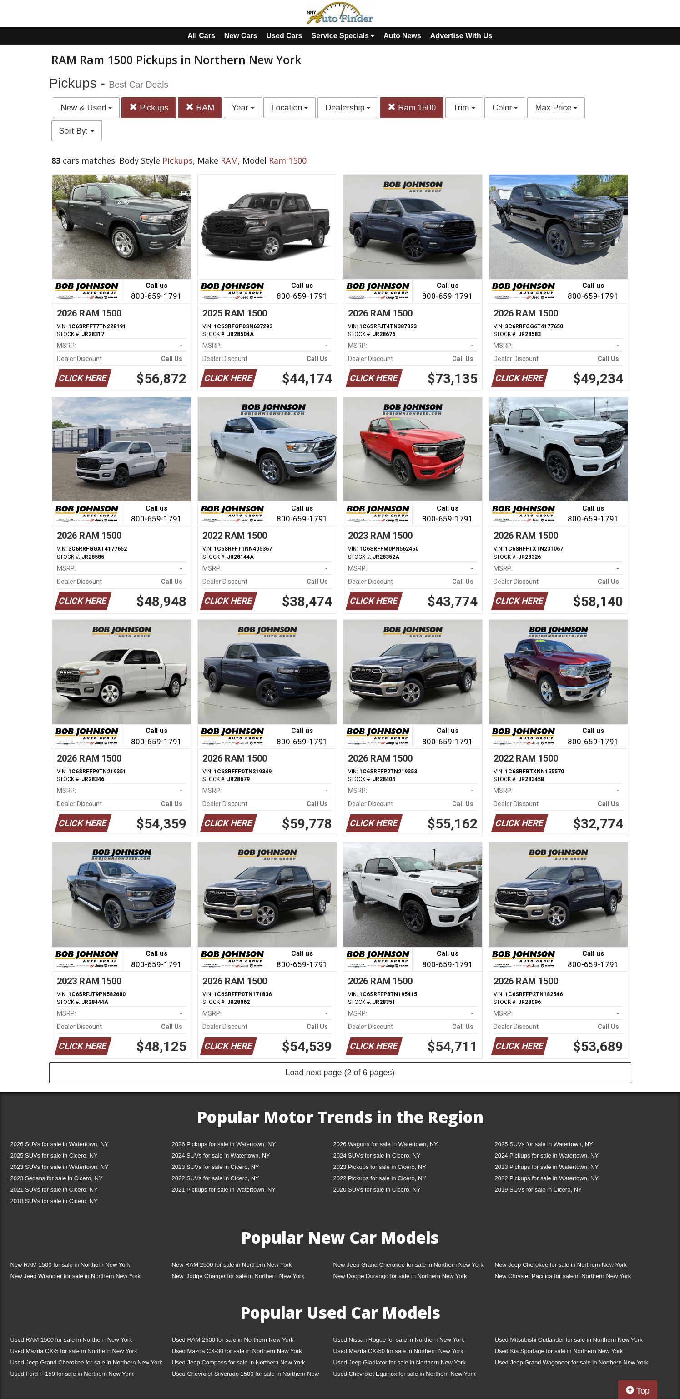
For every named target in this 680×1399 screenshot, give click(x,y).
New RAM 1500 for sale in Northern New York (70, 1264)
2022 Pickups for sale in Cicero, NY (379, 1178)
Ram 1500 (412, 107)
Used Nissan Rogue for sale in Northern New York (398, 1339)
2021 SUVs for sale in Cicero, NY (54, 1189)
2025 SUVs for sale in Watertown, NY (544, 1144)
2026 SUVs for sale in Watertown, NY (59, 1144)
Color (505, 107)
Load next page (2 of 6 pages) (339, 1072)
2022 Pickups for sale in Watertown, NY (547, 1178)
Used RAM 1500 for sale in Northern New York (71, 1339)
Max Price (556, 107)
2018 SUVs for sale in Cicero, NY (54, 1201)
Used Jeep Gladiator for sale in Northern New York (399, 1362)
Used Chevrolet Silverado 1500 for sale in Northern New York (245, 1375)
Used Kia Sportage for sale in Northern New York (559, 1351)
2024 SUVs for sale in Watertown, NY (221, 1155)
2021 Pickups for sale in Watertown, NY (224, 1189)
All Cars (201, 36)
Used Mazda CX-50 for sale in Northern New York (398, 1351)
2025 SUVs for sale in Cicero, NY (54, 1155)
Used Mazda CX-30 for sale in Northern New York (237, 1351)
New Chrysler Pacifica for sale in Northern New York (563, 1276)
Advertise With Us (461, 36)
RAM (200, 107)
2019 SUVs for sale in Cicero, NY (538, 1189)
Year (243, 107)
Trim (464, 107)
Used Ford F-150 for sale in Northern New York (72, 1373)
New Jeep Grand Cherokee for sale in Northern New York (408, 1264)
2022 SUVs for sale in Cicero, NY (215, 1178)
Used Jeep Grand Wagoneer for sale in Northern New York (572, 1362)
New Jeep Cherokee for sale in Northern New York (561, 1264)
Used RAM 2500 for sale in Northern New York (233, 1339)
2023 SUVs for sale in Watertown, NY (59, 1166)
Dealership (347, 107)
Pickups (148, 107)
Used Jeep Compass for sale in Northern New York (238, 1362)
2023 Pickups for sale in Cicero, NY (379, 1166)
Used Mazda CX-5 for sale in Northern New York (73, 1351)
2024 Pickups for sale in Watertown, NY (547, 1155)
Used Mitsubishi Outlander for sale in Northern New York (569, 1339)
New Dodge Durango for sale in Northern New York (400, 1276)
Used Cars (284, 36)
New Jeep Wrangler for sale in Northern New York (75, 1276)
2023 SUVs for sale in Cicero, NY (215, 1166)
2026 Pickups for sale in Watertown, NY (224, 1144)
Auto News (402, 36)
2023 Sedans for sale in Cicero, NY (56, 1178)
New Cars (240, 36)
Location (289, 107)
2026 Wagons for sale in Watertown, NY (385, 1144)
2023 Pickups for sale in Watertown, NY (547, 1166)
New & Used (86, 107)
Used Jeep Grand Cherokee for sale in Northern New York (86, 1362)
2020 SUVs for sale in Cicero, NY (377, 1189)
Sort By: (76, 130)
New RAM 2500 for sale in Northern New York (232, 1264)
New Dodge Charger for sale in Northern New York (238, 1276)
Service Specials (343, 36)
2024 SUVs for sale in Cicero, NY (377, 1155)
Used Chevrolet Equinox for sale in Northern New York (404, 1373)
